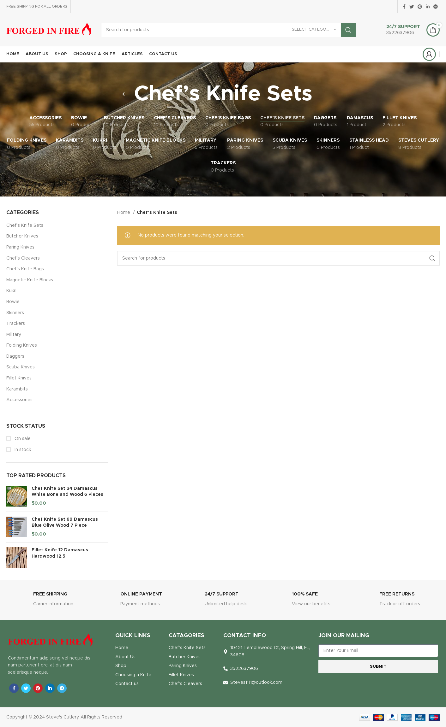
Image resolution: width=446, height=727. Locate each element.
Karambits (17, 389)
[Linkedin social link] (427, 7)
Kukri (11, 291)
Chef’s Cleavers (23, 258)
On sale (22, 439)
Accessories (19, 400)
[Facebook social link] (404, 7)
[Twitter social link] (411, 7)
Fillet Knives (19, 378)
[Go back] (126, 94)
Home (124, 212)
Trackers (15, 323)
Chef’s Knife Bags (25, 269)
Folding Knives (21, 345)
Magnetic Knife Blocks (29, 280)
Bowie (13, 302)
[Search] (228, 30)
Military (13, 334)
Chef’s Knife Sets (24, 225)
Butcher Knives (22, 236)
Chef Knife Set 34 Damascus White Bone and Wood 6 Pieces (67, 491)
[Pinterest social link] (420, 7)
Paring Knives (20, 247)
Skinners (15, 313)
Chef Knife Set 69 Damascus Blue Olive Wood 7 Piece (65, 522)
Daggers (15, 356)
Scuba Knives (20, 367)
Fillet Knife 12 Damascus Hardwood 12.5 (60, 553)
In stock (22, 450)
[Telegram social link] (435, 7)
